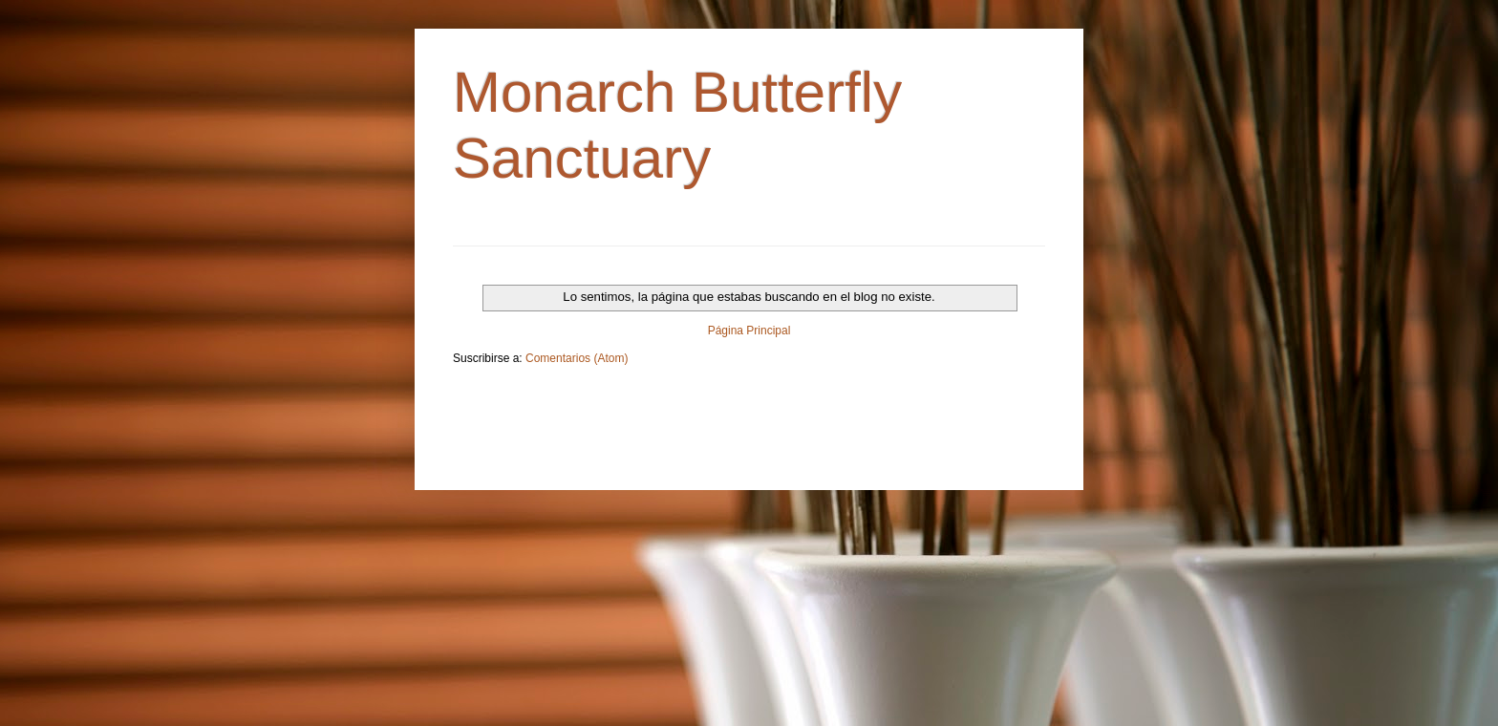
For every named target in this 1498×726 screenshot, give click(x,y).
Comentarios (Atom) (576, 358)
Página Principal (749, 330)
